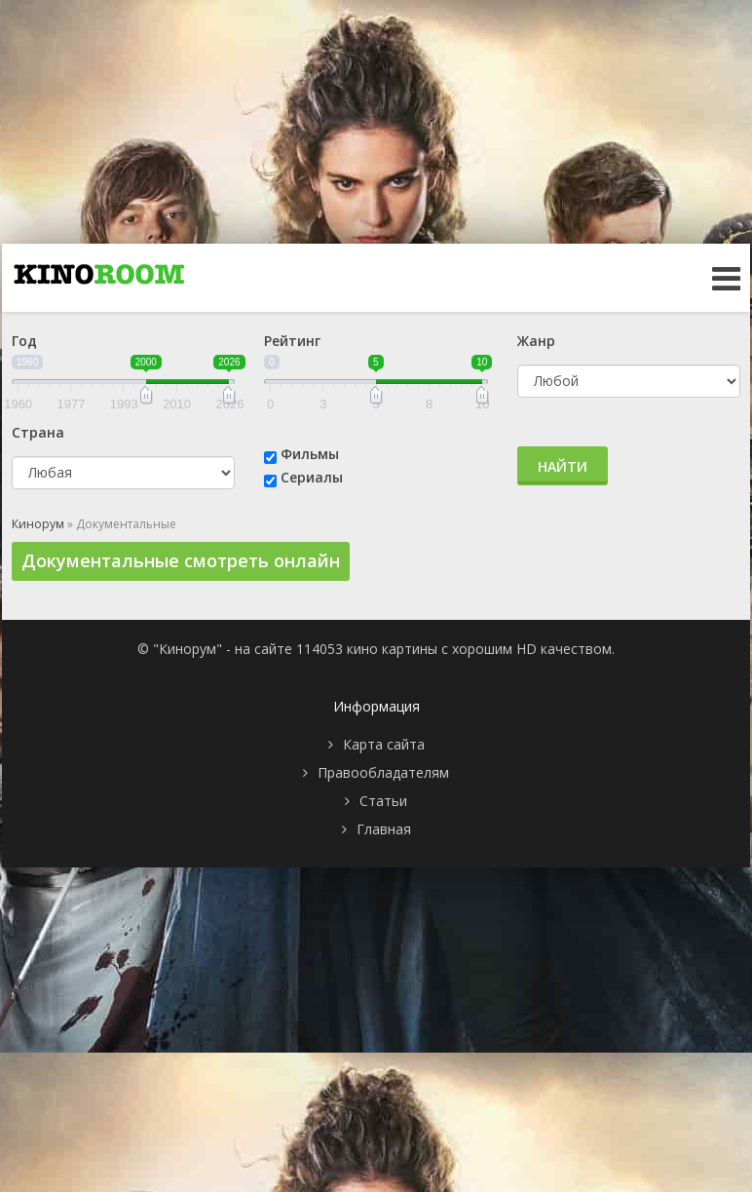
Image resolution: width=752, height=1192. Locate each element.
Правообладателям (383, 772)
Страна (38, 432)
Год (24, 340)
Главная (384, 829)
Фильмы (310, 453)
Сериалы (312, 477)
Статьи (383, 800)
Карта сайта (384, 744)
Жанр (536, 340)
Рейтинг (292, 340)
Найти (562, 466)
